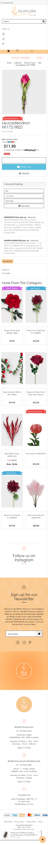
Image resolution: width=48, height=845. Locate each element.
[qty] (24, 191)
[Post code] (24, 201)
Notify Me (24, 167)
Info (37, 150)
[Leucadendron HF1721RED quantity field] (24, 161)
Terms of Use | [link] (8, 822)
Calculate (24, 206)
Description (7, 262)
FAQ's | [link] (40, 822)
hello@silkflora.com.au (24, 804)
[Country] (24, 196)
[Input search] (21, 21)
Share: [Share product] (9, 142)
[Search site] (43, 21)
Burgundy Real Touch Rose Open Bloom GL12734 (36, 394)
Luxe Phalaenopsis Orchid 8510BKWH (23, 835)
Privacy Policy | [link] (20, 822)
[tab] (7, 262)
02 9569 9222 (7, 2)
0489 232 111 (31, 799)
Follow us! (5, 29)
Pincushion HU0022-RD (36, 454)
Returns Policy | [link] (31, 822)
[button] (24, 174)
